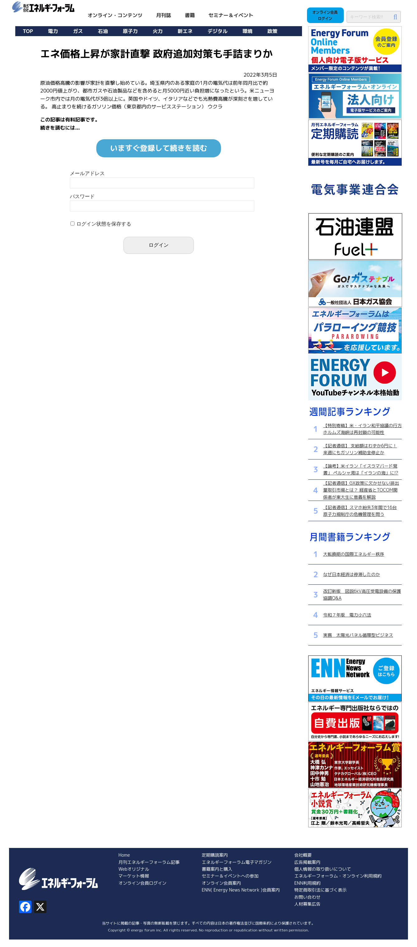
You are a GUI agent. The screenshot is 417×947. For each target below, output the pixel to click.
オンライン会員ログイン (142, 883)
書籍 (190, 15)
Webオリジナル (133, 869)
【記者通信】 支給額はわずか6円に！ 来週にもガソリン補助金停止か (360, 449)
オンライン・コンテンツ (115, 15)
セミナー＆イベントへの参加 (230, 876)
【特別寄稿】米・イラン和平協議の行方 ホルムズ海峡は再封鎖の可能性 (362, 428)
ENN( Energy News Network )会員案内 (241, 890)
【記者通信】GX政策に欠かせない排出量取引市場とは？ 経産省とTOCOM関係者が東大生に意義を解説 (361, 490)
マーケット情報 (133, 876)
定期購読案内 (215, 855)
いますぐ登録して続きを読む (158, 148)
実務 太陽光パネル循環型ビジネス (358, 635)
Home (124, 855)
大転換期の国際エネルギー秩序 (353, 554)
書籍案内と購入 (217, 869)
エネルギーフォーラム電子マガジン (236, 862)
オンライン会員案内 (221, 883)
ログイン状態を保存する (103, 223)
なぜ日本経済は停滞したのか (351, 574)
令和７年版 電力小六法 (347, 615)
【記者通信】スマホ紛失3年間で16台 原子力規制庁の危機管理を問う (360, 510)
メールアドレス (87, 173)
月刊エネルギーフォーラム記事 (149, 862)
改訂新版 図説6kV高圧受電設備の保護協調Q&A (362, 594)
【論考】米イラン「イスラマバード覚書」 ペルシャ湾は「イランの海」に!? (360, 469)
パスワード (82, 196)
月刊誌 (163, 15)
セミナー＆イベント (230, 15)
